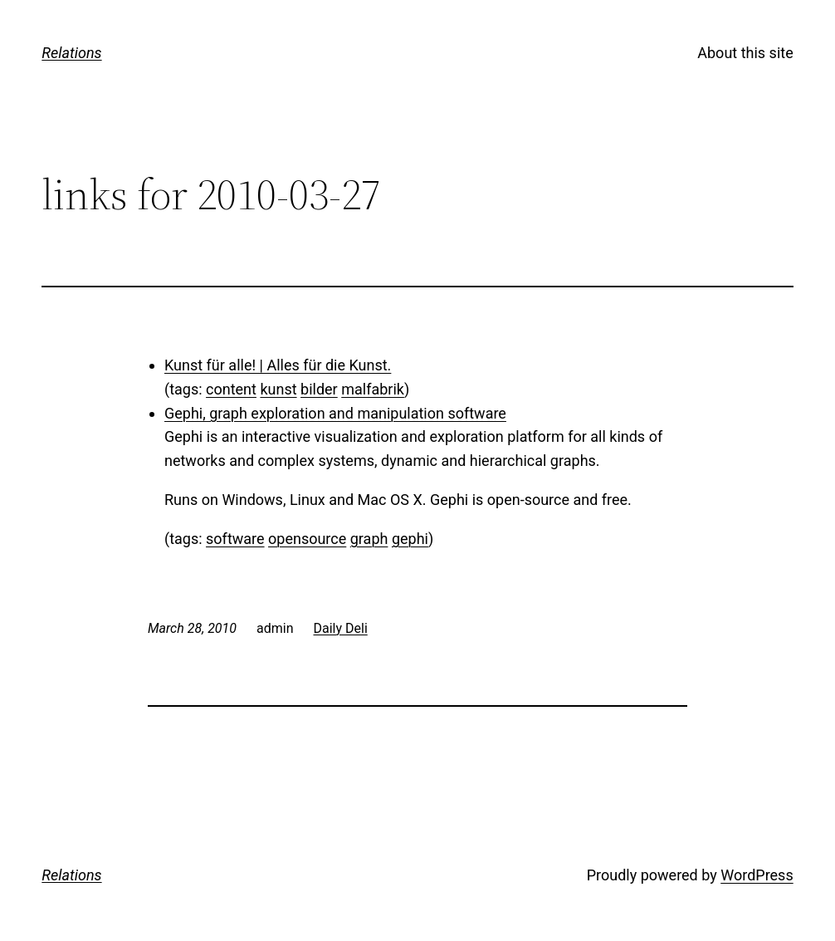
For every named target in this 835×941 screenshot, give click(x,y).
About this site (745, 52)
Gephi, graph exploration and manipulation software (335, 413)
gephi (410, 538)
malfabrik (372, 389)
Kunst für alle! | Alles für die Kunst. (277, 365)
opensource (307, 538)
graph (369, 538)
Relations (71, 52)
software (235, 538)
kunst (278, 389)
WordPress (756, 875)
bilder (319, 389)
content (231, 389)
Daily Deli (340, 628)
